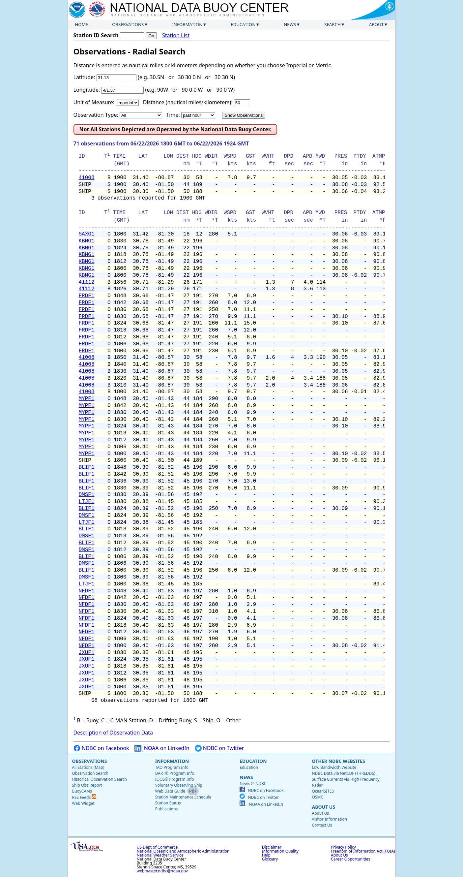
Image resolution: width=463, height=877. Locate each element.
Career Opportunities (350, 859)
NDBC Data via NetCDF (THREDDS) (343, 773)
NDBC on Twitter (219, 748)
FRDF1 (87, 295)
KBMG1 (87, 241)
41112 (87, 282)
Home (81, 24)
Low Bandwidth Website (334, 767)
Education (243, 24)
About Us (323, 807)
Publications (166, 809)
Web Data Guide (170, 791)
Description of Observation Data (113, 732)
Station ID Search (96, 35)
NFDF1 (87, 591)
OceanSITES (323, 791)
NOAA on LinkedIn (161, 748)
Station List (175, 35)
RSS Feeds (84, 797)
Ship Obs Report (87, 785)
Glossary (270, 859)
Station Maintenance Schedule (183, 797)
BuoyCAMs (82, 791)
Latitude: (84, 77)
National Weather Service (160, 855)
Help (266, 855)
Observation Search (90, 773)
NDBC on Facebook (101, 748)
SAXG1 (87, 234)
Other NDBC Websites (338, 761)
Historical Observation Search (99, 779)
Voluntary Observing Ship (178, 785)
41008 (87, 177)
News (290, 24)
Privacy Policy (343, 847)
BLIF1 (87, 467)
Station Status (168, 803)
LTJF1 (87, 501)
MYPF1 (87, 398)
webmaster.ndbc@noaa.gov (162, 871)
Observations (128, 24)
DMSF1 (87, 494)
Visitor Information (329, 819)
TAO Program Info (171, 767)
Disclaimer (271, 847)
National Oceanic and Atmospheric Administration (183, 851)
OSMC (317, 797)
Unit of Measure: (94, 102)
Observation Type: (95, 114)
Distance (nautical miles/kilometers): (188, 102)
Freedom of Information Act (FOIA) (363, 851)
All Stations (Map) (88, 767)
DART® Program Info (174, 773)
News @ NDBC (253, 783)
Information (187, 24)
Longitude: (86, 89)
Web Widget (83, 803)
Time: (173, 114)
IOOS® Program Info (174, 779)
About (376, 24)
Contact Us (322, 825)
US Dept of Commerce (157, 847)
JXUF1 (87, 652)
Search (332, 24)
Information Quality (280, 851)
